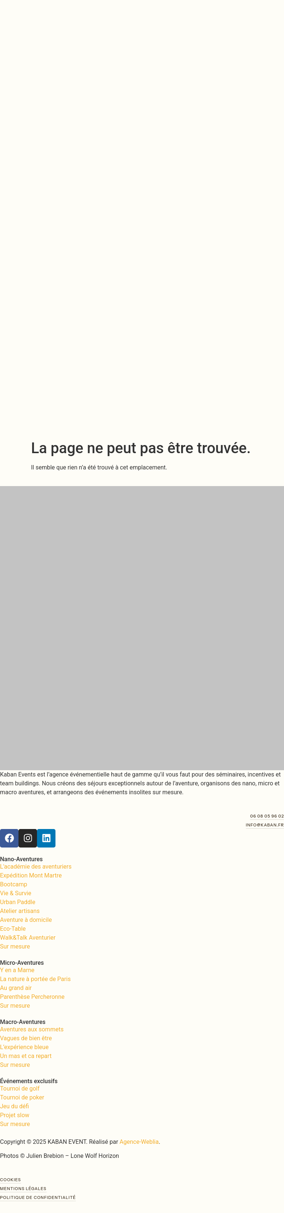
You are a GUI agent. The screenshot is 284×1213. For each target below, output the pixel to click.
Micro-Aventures (22, 962)
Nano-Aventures (21, 859)
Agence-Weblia (139, 1141)
